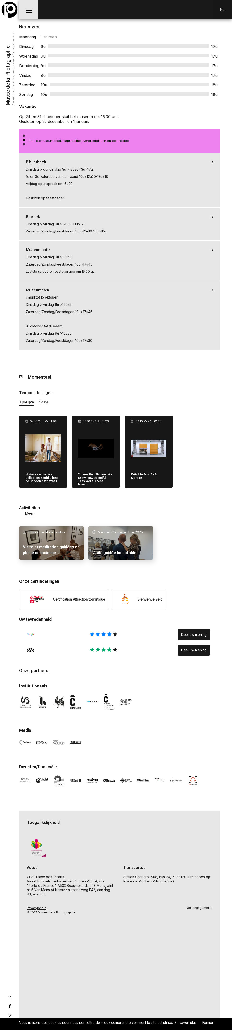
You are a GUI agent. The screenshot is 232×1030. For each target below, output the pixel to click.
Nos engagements (199, 907)
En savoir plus (186, 1022)
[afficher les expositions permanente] (44, 403)
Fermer (207, 1022)
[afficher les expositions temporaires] (26, 403)
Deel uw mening (194, 634)
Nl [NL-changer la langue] (222, 10)
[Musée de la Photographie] (9, 9)
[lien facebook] (9, 1006)
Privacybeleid (36, 908)
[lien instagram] (9, 1015)
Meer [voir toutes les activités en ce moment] (29, 513)
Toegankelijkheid (43, 822)
